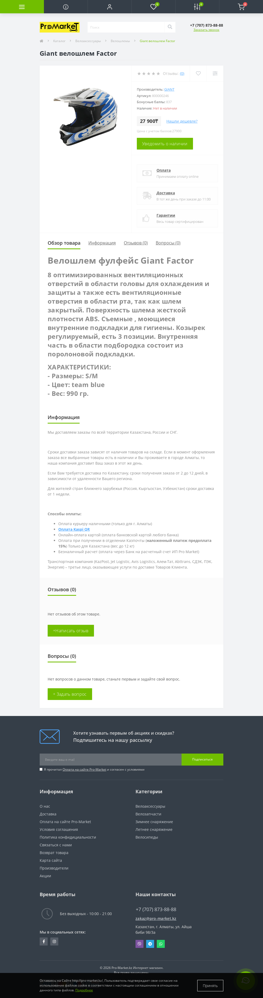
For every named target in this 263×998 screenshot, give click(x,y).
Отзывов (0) (136, 243)
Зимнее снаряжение (154, 821)
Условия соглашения (59, 829)
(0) (182, 73)
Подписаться (202, 759)
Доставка (166, 192)
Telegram (150, 944)
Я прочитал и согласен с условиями (94, 769)
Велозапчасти (148, 813)
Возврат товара (54, 852)
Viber (139, 944)
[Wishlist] (198, 73)
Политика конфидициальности (68, 837)
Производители (54, 868)
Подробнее (84, 990)
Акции (45, 875)
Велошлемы (120, 41)
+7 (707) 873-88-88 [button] (156, 909)
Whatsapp (160, 944)
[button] (110, 6)
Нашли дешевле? (182, 121)
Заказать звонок (206, 29)
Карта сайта (51, 860)
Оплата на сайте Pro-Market (84, 769)
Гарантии (166, 215)
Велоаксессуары (88, 41)
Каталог (59, 41)
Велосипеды (146, 837)
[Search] (169, 27)
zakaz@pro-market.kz (155, 918)
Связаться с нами (56, 844)
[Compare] (215, 73)
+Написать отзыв (71, 631)
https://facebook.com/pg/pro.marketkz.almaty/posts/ (44, 941)
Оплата (164, 170)
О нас (45, 806)
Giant (169, 89)
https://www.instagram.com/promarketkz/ (54, 941)
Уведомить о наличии (165, 144)
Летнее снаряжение (153, 829)
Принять (210, 985)
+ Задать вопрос (70, 694)
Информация (102, 243)
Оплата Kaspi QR (74, 529)
